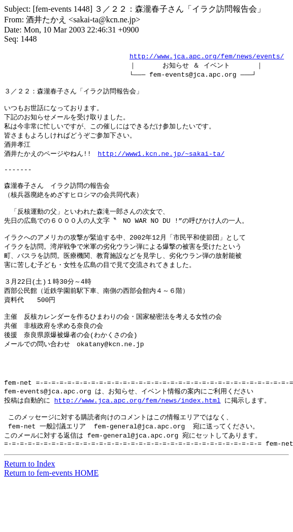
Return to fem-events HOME (51, 512)
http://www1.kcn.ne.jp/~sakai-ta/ (161, 161)
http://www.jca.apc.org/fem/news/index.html (137, 435)
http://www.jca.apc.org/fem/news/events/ (206, 56)
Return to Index (29, 503)
